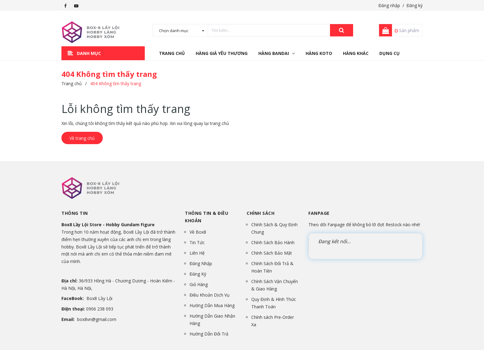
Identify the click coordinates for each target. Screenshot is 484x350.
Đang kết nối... (334, 241)
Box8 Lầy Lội (99, 298)
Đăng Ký (198, 274)
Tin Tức (197, 242)
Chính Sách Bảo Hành (272, 242)
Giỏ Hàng (199, 284)
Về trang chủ (82, 138)
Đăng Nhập (201, 263)
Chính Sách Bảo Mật (271, 253)
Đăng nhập (389, 5)
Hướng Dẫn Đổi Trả (209, 334)
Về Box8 (198, 232)
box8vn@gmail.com (96, 319)
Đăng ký (415, 5)
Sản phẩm (406, 30)
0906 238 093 (99, 309)
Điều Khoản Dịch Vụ (210, 295)
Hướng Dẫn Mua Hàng (212, 305)
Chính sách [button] (260, 213)
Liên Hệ (197, 253)
